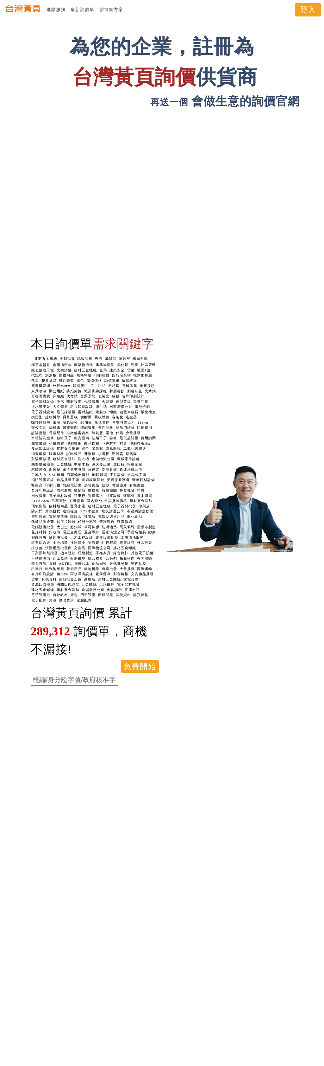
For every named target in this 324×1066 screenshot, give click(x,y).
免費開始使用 (139, 667)
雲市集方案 (111, 9)
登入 (308, 10)
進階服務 (56, 9)
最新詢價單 (82, 9)
